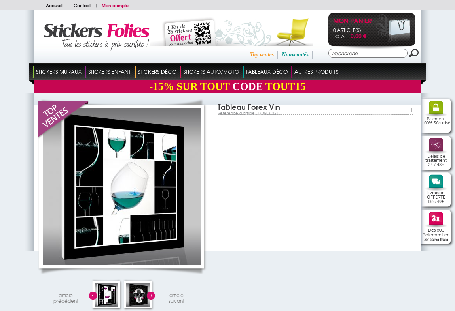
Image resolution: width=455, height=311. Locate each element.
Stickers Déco (157, 71)
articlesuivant (176, 297)
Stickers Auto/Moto (211, 71)
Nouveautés (295, 55)
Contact (82, 5)
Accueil (54, 5)
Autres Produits (316, 71)
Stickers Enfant (109, 71)
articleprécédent (65, 297)
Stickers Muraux (59, 71)
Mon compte (115, 5)
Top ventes (262, 55)
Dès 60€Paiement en (436, 234)
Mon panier (352, 21)
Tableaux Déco (267, 71)
